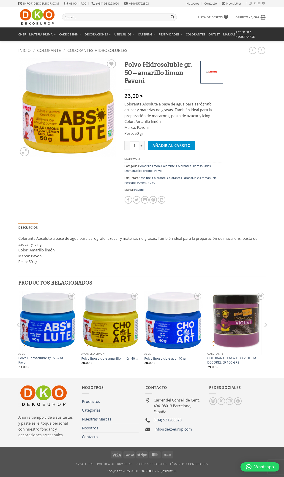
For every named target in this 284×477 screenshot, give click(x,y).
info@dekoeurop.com (173, 429)
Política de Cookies (151, 464)
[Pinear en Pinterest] (153, 200)
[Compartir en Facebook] (128, 200)
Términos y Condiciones (189, 464)
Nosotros (192, 3)
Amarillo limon (150, 166)
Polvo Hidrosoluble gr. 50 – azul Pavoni (42, 360)
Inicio (24, 50)
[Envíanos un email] (259, 3)
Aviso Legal (85, 464)
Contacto (210, 3)
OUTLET (214, 34)
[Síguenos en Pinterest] (263, 3)
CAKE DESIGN (70, 34)
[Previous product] (261, 50)
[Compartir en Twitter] (136, 200)
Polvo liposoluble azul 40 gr (165, 358)
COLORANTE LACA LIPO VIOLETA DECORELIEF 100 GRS (231, 360)
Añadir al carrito (172, 145)
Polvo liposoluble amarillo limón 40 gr (110, 358)
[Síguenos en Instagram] (250, 3)
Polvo (158, 171)
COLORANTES (195, 34)
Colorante (49, 50)
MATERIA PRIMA (42, 34)
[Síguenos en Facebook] (246, 3)
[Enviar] (172, 17)
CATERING (147, 34)
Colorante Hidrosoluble (183, 178)
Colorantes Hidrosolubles (97, 50)
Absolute (145, 178)
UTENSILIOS (124, 34)
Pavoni (141, 183)
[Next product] (252, 50)
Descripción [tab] (28, 227)
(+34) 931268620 (168, 420)
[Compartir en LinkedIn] (161, 200)
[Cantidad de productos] (134, 145)
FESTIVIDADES (171, 34)
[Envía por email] (145, 200)
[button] (231, 3)
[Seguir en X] (254, 3)
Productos (91, 401)
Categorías (91, 410)
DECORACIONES (98, 34)
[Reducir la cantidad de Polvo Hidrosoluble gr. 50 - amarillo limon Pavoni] (127, 145)
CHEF (22, 34)
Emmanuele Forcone (138, 171)
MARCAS (229, 34)
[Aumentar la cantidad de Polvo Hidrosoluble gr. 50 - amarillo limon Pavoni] (142, 145)
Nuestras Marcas (96, 419)
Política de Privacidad (115, 464)
